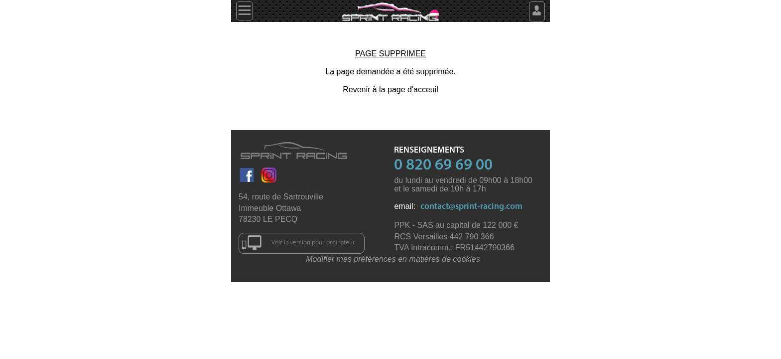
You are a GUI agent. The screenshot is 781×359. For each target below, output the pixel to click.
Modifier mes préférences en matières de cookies (393, 259)
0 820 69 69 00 (443, 166)
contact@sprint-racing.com (471, 206)
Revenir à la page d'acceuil (390, 89)
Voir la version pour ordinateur (298, 242)
